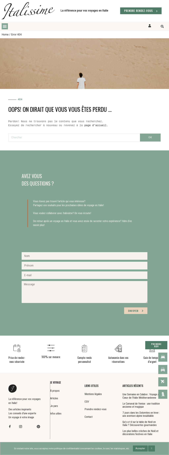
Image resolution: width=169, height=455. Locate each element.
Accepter (140, 448)
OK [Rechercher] (150, 137)
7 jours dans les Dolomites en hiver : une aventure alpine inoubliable (141, 414)
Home (5, 34)
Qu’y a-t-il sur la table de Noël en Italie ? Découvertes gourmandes (139, 423)
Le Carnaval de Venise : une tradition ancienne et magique (141, 405)
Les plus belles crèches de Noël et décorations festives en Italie (140, 432)
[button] (5, 26)
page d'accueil (95, 125)
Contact (88, 416)
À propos (55, 390)
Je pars (54, 406)
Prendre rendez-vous (95, 409)
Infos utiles (55, 413)
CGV (86, 401)
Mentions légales (93, 394)
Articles (54, 398)
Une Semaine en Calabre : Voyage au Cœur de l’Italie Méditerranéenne (141, 396)
